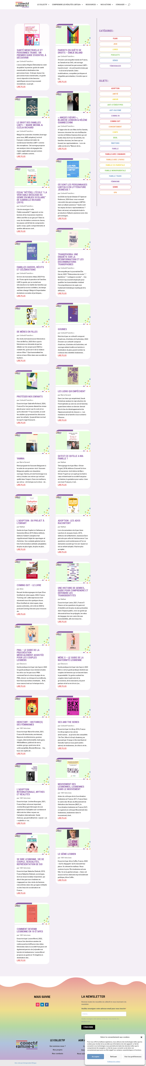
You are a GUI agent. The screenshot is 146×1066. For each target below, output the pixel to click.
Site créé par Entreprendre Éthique (25, 1063)
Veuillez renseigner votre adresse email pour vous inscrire (103, 1009)
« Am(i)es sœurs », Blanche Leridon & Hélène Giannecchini (72, 120)
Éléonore (23, 664)
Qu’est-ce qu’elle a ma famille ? (70, 457)
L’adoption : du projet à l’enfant (30, 522)
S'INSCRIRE (88, 1027)
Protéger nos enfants (30, 396)
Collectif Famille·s (26, 61)
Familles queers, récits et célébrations (30, 268)
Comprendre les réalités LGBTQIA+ (66, 4)
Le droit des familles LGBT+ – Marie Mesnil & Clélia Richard (30, 125)
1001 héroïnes (25, 728)
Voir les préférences (132, 1057)
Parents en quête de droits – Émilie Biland (70, 51)
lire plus (21, 87)
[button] (141, 1037)
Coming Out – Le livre (29, 585)
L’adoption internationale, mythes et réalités (31, 792)
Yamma (20, 458)
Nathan (22, 527)
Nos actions (106, 4)
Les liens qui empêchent (71, 391)
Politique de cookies (113, 1061)
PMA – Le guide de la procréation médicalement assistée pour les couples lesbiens (30, 655)
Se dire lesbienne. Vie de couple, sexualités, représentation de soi (30, 862)
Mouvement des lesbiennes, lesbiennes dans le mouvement (71, 787)
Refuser (113, 1057)
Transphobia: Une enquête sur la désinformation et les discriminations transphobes (71, 259)
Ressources (91, 4)
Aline (21, 589)
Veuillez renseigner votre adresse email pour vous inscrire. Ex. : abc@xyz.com (100, 1020)
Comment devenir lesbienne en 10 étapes (30, 930)
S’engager (120, 4)
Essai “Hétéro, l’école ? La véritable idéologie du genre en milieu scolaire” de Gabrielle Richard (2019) (32, 197)
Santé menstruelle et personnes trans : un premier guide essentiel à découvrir (31, 54)
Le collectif (42, 4)
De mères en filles (27, 331)
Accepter (95, 1057)
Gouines (62, 329)
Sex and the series (68, 722)
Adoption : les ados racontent (69, 522)
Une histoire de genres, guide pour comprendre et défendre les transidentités (73, 592)
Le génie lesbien (67, 854)
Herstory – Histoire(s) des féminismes (30, 723)
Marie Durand (25, 462)
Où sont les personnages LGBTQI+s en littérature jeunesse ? (72, 187)
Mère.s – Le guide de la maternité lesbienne (70, 659)
